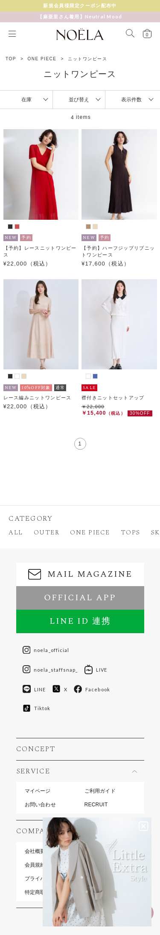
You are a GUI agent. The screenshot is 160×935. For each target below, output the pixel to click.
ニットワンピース (87, 58)
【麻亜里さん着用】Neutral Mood (80, 16)
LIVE (95, 669)
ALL (16, 532)
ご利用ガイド (100, 790)
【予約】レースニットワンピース (40, 251)
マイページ (38, 790)
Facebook (92, 689)
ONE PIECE (42, 58)
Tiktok (37, 708)
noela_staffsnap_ (50, 669)
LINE (34, 689)
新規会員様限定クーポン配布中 (79, 5)
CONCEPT (35, 749)
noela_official (46, 650)
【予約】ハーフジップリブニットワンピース (118, 251)
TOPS (130, 532)
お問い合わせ (40, 804)
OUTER (47, 532)
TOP (11, 58)
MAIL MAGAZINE (80, 574)
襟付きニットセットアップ (113, 397)
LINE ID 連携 (80, 621)
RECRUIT (96, 804)
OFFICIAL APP (80, 597)
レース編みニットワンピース (37, 397)
